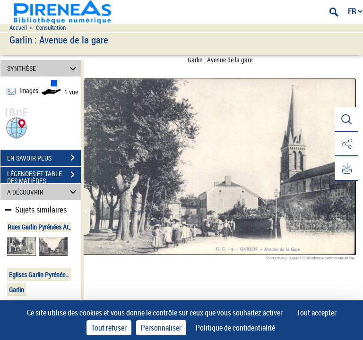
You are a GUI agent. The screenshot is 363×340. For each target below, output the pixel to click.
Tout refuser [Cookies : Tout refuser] (109, 328)
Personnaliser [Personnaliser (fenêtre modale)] (161, 328)
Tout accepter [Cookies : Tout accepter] (317, 312)
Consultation (51, 28)
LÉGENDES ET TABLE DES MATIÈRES (44, 175)
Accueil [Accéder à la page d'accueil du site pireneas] (18, 28)
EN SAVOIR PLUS (44, 157)
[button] (16, 126)
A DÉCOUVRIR (43, 192)
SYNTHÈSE (43, 68)
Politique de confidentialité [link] (235, 328)
